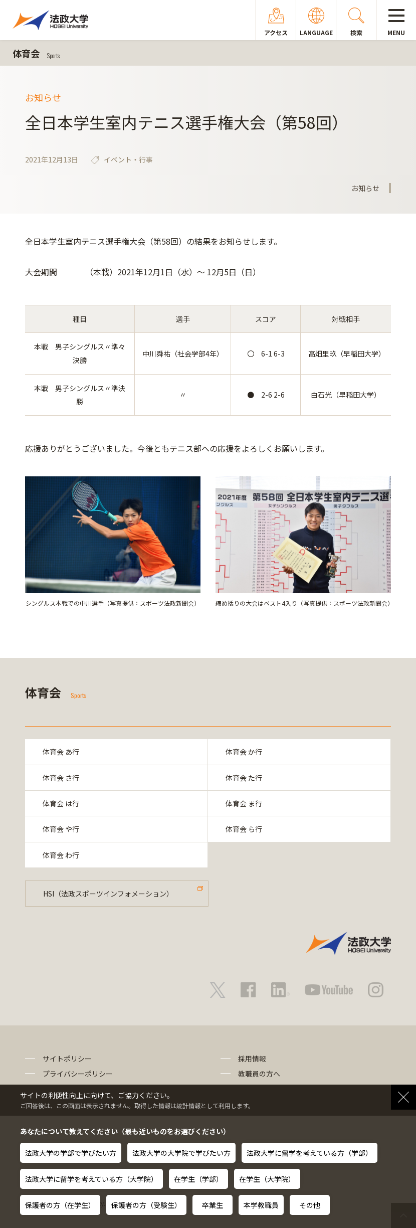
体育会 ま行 (244, 803)
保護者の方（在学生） (60, 1205)
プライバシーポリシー (78, 1074)
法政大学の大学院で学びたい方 (181, 1153)
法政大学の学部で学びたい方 (70, 1153)
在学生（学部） (198, 1179)
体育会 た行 (244, 778)
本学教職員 (261, 1205)
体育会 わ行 (61, 855)
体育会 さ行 (61, 778)
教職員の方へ (259, 1074)
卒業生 (212, 1205)
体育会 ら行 (244, 829)
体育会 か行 (244, 752)
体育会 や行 (61, 829)
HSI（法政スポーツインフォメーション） (108, 894)
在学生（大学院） (267, 1179)
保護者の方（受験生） (146, 1205)
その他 (309, 1205)
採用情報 (252, 1059)
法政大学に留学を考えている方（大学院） (91, 1179)
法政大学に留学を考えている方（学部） (309, 1153)
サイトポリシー (67, 1059)
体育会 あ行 (61, 752)
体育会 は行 (61, 803)
